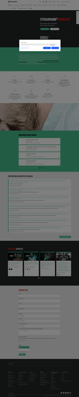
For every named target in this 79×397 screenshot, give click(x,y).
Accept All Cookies (55, 47)
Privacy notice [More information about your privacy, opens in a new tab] (53, 44)
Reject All (47, 47)
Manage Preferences (25, 47)
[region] (39, 45)
